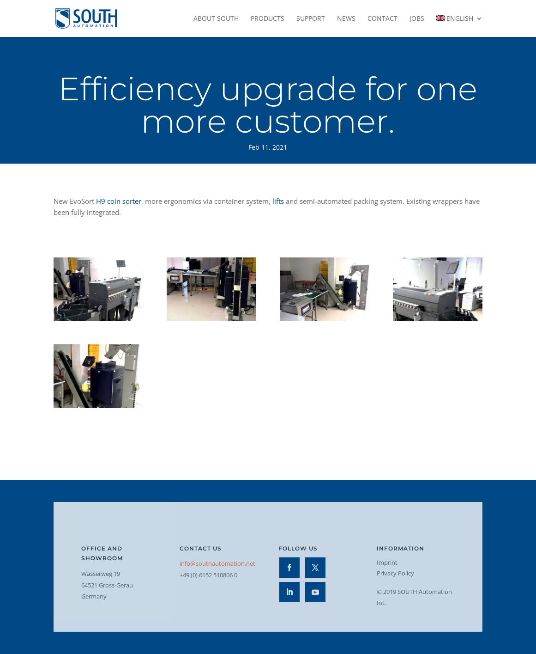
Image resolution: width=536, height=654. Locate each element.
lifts (278, 201)
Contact (382, 19)
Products (267, 19)
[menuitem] (459, 26)
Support (310, 19)
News (346, 19)
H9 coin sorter (118, 201)
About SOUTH (216, 19)
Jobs (417, 19)
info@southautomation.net (217, 563)
